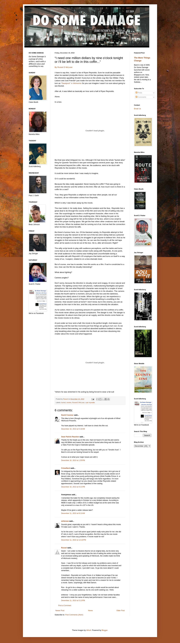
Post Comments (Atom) (74, 615)
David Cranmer (67, 415)
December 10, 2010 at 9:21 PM (73, 487)
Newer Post (59, 611)
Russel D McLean (78, 402)
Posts (139, 93)
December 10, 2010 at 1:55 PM (73, 460)
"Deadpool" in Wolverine (71, 83)
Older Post (120, 611)
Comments (141, 97)
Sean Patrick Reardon (70, 437)
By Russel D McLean (63, 67)
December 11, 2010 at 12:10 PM (73, 540)
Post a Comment (64, 606)
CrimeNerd (65, 468)
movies (68, 402)
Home (90, 611)
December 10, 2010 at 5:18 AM (73, 429)
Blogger (105, 630)
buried (63, 402)
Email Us (137, 109)
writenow (65, 521)
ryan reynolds (90, 402)
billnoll (88, 630)
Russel (64, 548)
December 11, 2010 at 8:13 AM (73, 513)
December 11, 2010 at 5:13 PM (73, 600)
